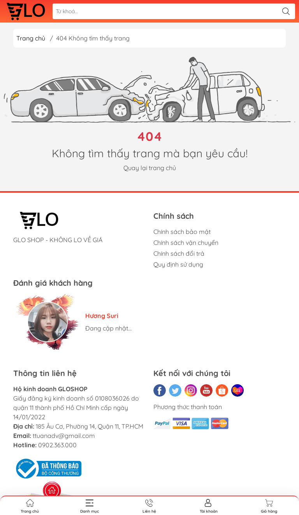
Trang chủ (30, 38)
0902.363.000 (57, 445)
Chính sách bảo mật (182, 232)
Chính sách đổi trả (178, 253)
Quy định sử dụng (178, 264)
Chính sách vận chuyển (185, 242)
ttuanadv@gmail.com (64, 435)
